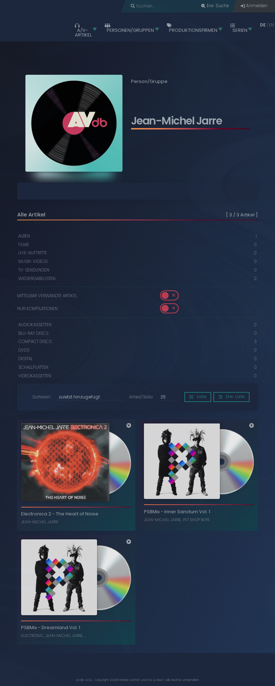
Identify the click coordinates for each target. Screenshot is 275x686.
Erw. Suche (215, 6)
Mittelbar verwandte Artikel (47, 295)
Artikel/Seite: (141, 397)
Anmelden (254, 6)
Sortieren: (41, 397)
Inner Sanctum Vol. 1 (187, 511)
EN (271, 25)
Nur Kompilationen (37, 308)
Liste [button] (197, 397)
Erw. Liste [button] (231, 397)
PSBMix (152, 511)
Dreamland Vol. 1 (61, 627)
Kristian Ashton (130, 680)
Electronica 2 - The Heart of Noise (59, 513)
